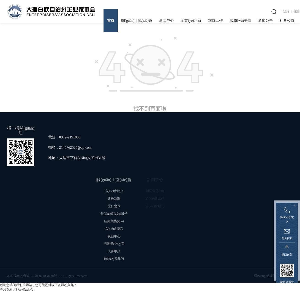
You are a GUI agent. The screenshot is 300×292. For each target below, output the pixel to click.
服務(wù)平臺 (240, 20)
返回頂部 (286, 254)
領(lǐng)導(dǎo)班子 (120, 213)
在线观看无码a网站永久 (16, 289)
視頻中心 (120, 236)
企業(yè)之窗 (191, 20)
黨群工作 (215, 20)
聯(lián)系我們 (120, 259)
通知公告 (265, 20)
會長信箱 (286, 238)
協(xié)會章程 (119, 228)
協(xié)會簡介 (119, 191)
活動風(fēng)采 (119, 244)
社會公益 (287, 20)
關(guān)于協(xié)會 (136, 20)
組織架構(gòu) (120, 221)
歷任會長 (120, 206)
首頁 (110, 20)
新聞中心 (166, 20)
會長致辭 (120, 198)
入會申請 (120, 251)
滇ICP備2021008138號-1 (23, 276)
